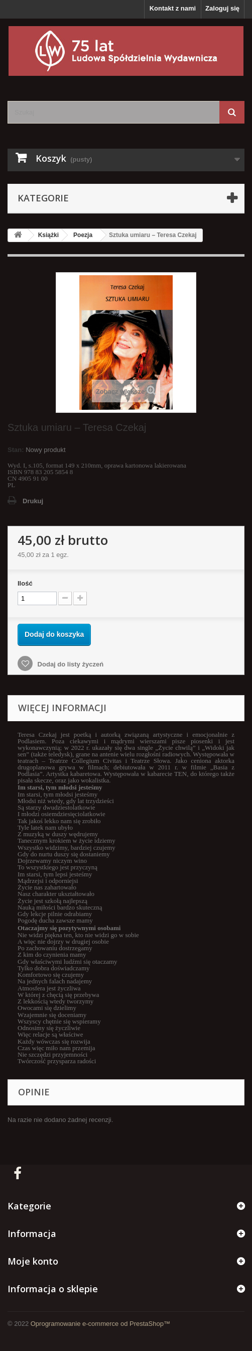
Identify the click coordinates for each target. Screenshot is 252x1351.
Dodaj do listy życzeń (69, 664)
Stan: (16, 450)
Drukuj (33, 501)
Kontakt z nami (173, 8)
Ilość (25, 583)
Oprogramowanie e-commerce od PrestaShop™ (100, 1323)
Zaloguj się (222, 8)
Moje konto (33, 1261)
